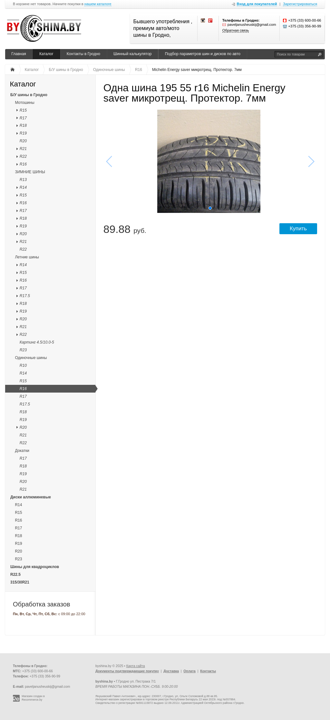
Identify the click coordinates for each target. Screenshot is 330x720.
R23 (23, 350)
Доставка (171, 671)
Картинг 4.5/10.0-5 (37, 342)
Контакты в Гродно (83, 54)
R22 (23, 156)
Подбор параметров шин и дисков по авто (202, 54)
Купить (298, 228)
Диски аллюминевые (30, 497)
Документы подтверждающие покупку (127, 671)
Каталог (46, 54)
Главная (18, 54)
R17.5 (25, 296)
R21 (23, 148)
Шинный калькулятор (132, 54)
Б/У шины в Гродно (28, 95)
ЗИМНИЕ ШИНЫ (30, 172)
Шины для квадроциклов (34, 567)
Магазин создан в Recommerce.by (33, 698)
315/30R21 (19, 582)
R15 (23, 110)
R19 (23, 133)
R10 (23, 365)
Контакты (208, 671)
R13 (23, 179)
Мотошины (24, 102)
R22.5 (15, 574)
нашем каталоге (98, 4)
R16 (23, 164)
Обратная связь (235, 30)
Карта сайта (135, 666)
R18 (23, 125)
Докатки (22, 450)
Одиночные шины (31, 357)
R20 (23, 141)
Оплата (189, 671)
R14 (23, 187)
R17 (23, 118)
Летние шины (27, 257)
